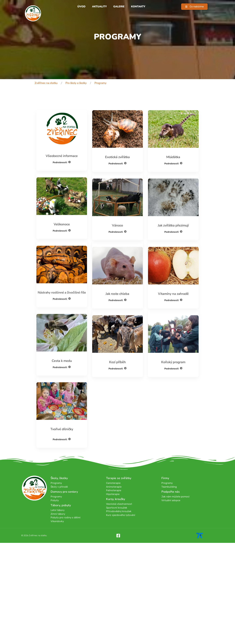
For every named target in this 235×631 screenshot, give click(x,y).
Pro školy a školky (76, 83)
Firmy (165, 478)
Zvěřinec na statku (46, 83)
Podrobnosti (62, 195)
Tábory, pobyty (61, 505)
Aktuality (99, 6)
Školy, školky (59, 478)
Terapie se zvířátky (118, 478)
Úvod (81, 6)
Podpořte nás (170, 492)
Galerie (119, 6)
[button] (194, 6)
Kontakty (138, 6)
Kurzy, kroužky (115, 499)
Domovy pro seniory (64, 492)
